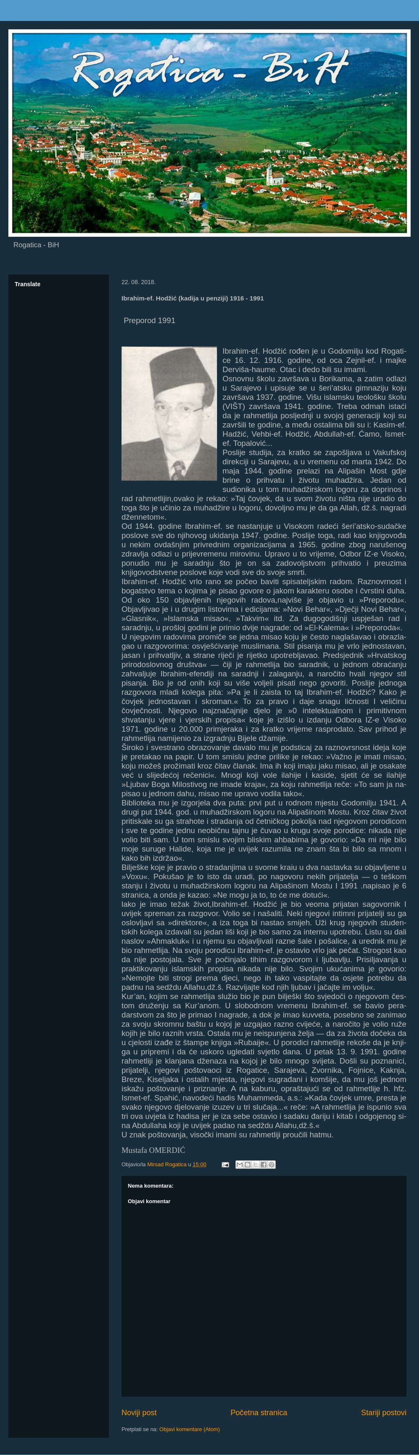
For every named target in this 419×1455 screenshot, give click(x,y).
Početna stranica (258, 1412)
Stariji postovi (383, 1412)
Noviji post (139, 1412)
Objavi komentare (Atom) (189, 1429)
